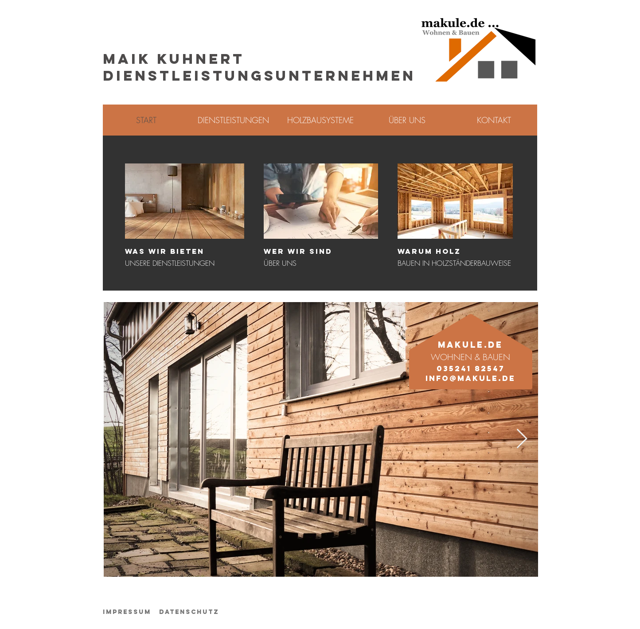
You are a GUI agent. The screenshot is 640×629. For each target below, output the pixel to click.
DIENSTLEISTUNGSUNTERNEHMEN (259, 76)
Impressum (127, 612)
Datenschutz (189, 612)
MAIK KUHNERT (174, 59)
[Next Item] (521, 439)
